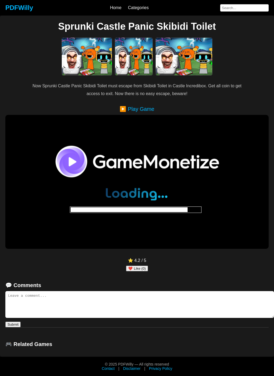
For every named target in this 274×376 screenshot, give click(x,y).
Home (115, 7)
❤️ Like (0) (137, 268)
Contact (108, 368)
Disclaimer (131, 368)
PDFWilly (19, 7)
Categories (138, 7)
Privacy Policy (160, 368)
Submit (12, 324)
